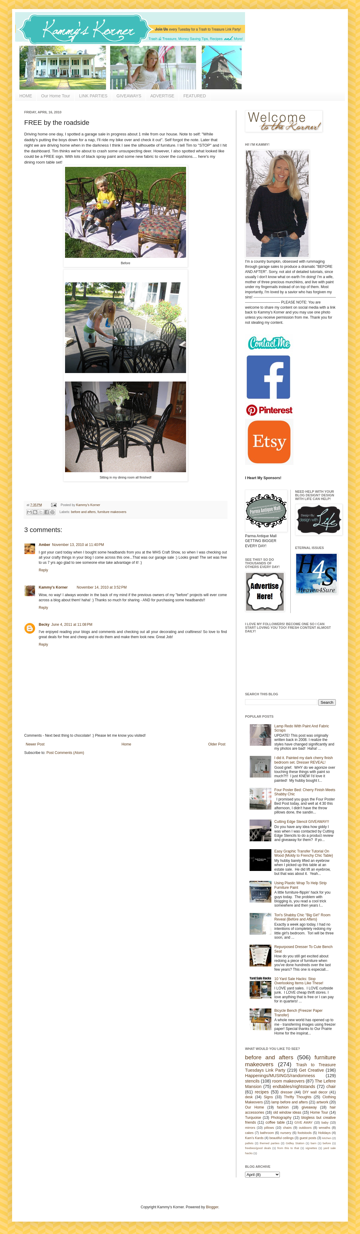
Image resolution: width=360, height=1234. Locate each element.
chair (331, 1086)
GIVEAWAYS (128, 95)
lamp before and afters (289, 1102)
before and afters (83, 512)
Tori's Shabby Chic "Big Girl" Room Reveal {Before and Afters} (302, 917)
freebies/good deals (258, 1148)
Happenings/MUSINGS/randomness (280, 1075)
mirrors (250, 1127)
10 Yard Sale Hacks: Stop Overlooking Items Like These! (298, 981)
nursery (285, 1133)
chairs (287, 1127)
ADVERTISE (162, 95)
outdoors (305, 1127)
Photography (281, 1117)
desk (249, 1097)
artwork (322, 1102)
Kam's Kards (254, 1138)
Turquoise (253, 1117)
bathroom (267, 1133)
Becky (44, 624)
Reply (43, 570)
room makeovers (288, 1081)
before (327, 1143)
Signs (268, 1097)
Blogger (212, 1207)
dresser (286, 1092)
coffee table (275, 1122)
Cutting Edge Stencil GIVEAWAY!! (301, 822)
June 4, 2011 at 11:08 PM (71, 624)
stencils (252, 1081)
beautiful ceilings (282, 1138)
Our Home (254, 1107)
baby (325, 1122)
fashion (283, 1107)
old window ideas (287, 1112)
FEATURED (194, 95)
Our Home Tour (55, 95)
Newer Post (35, 744)
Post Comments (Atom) (65, 753)
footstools (305, 1133)
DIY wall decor (315, 1092)
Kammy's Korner (88, 505)
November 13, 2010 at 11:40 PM (78, 545)
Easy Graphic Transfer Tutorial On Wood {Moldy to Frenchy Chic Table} (303, 853)
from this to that (288, 1148)
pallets (249, 1143)
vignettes (311, 1148)
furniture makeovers (111, 512)
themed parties (269, 1143)
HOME (25, 95)
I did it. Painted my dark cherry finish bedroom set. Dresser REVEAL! (303, 760)
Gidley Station (295, 1143)
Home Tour (319, 1112)
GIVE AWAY (303, 1122)
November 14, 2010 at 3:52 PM (102, 587)
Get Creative (311, 1070)
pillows (269, 1127)
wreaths (324, 1127)
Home (126, 744)
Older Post (216, 744)
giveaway (309, 1107)
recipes (262, 1091)
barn (313, 1143)
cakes (249, 1133)
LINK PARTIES (93, 95)
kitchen (326, 1138)
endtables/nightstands (294, 1086)
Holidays (324, 1133)
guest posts (307, 1138)
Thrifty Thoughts (298, 1097)
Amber (44, 545)
